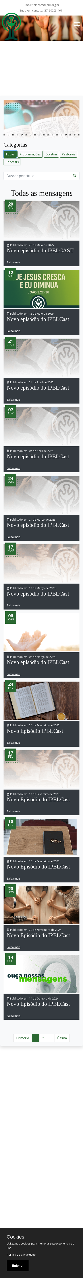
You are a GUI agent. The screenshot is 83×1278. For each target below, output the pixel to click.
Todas (10, 154)
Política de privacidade (21, 1254)
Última (62, 1038)
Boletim (51, 154)
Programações (30, 154)
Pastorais (68, 154)
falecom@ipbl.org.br (45, 5)
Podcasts (12, 162)
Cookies (15, 1237)
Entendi (17, 1265)
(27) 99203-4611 (54, 10)
